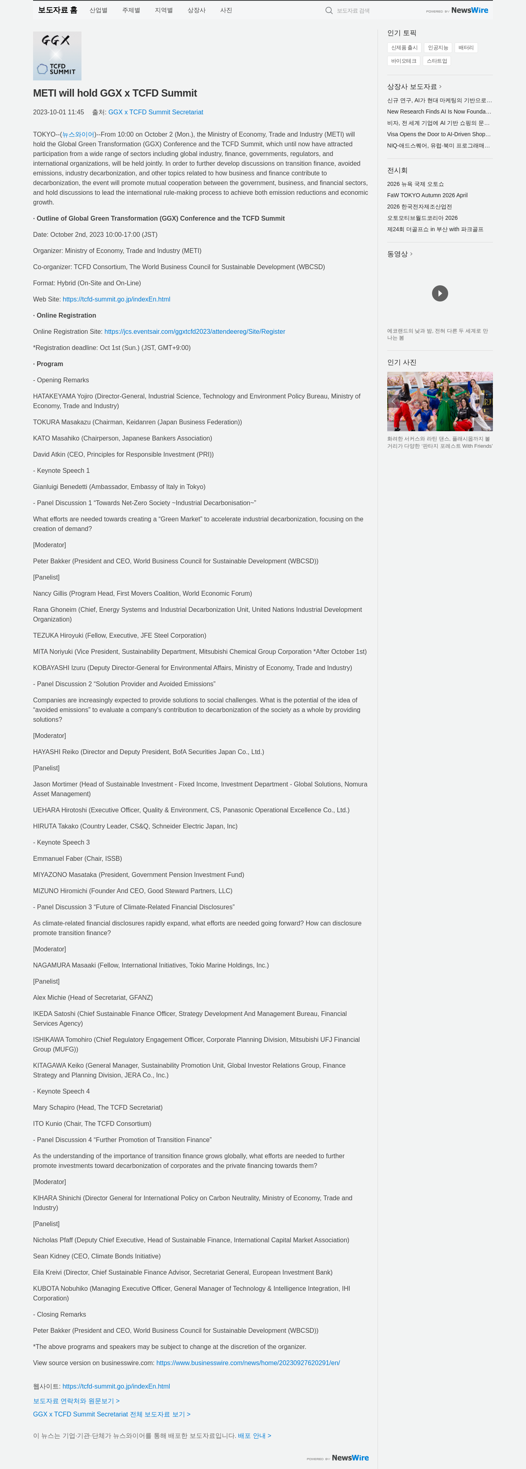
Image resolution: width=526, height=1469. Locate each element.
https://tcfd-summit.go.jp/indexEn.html (117, 299)
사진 (226, 9)
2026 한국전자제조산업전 (419, 206)
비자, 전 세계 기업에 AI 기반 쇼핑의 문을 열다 (445, 123)
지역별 (164, 9)
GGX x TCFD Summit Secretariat (156, 112)
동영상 (397, 254)
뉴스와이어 (78, 134)
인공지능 (438, 47)
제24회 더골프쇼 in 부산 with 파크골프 (435, 229)
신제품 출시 (404, 47)
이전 (393, 401)
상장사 (197, 9)
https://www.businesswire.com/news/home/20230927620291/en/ (248, 1362)
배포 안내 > (254, 1435)
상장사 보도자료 (412, 87)
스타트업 (437, 61)
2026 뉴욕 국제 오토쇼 (415, 184)
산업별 (99, 9)
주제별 (131, 9)
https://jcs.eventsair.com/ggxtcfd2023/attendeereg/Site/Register (194, 331)
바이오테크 (404, 61)
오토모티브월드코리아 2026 (422, 218)
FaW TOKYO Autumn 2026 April (427, 195)
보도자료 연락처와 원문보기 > (76, 1400)
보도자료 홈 (57, 10)
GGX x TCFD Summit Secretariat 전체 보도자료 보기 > (111, 1414)
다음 (486, 401)
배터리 (466, 47)
